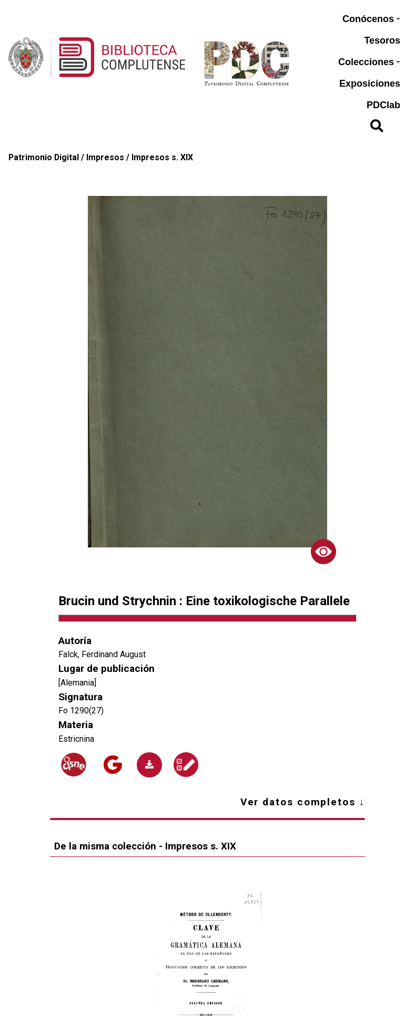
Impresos (105, 157)
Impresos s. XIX (162, 157)
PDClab (383, 105)
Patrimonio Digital (43, 157)
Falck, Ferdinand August (102, 654)
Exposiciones (369, 83)
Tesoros (382, 40)
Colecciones (369, 62)
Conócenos (371, 19)
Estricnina (76, 739)
